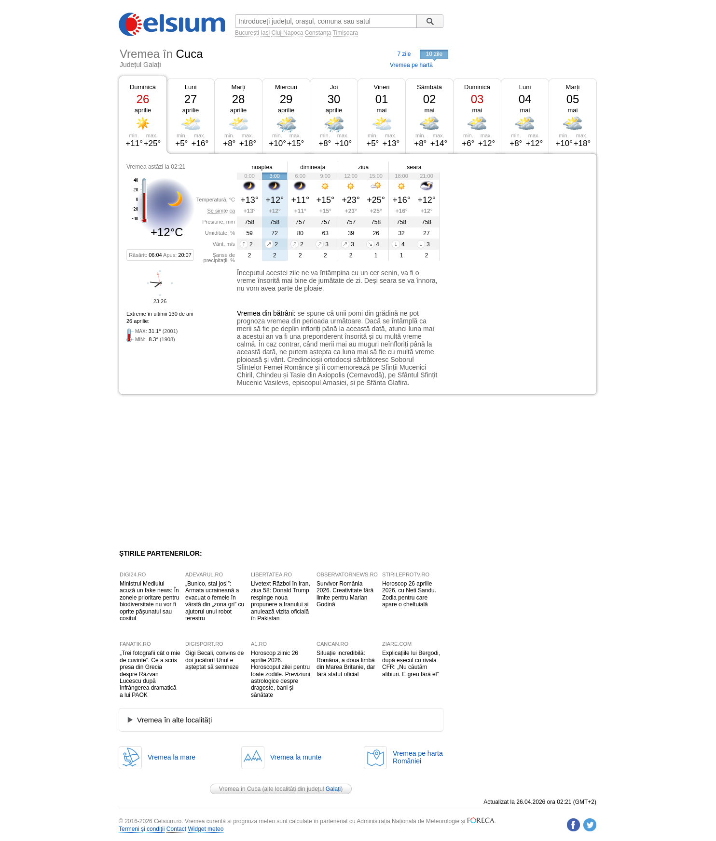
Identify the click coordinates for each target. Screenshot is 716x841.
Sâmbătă (429, 87)
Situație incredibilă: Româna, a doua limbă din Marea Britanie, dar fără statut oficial (346, 663)
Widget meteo (205, 829)
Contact (176, 829)
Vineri (381, 87)
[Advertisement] (518, 225)
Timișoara (345, 32)
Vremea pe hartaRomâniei (418, 757)
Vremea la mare (171, 757)
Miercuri (286, 87)
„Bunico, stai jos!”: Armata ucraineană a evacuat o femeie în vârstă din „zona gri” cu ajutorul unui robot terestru (214, 601)
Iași (265, 32)
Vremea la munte (295, 757)
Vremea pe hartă (411, 65)
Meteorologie (442, 821)
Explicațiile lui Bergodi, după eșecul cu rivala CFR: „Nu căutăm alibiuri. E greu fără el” (411, 663)
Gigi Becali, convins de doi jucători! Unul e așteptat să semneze (214, 660)
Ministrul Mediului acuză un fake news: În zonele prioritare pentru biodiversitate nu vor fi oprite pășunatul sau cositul (149, 601)
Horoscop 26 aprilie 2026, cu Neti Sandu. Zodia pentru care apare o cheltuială (409, 594)
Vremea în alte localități (174, 720)
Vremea (249, 313)
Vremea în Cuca (240, 789)
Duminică (143, 87)
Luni (191, 87)
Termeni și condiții (142, 829)
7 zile (404, 54)
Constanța (318, 32)
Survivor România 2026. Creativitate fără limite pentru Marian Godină (345, 594)
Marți (239, 87)
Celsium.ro (167, 821)
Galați (333, 789)
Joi (334, 87)
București (247, 32)
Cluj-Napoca (287, 32)
